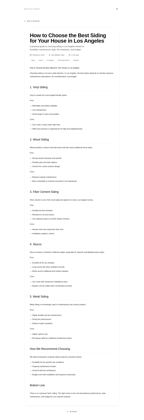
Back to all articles (32, 21)
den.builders (32, 9)
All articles (72, 411)
